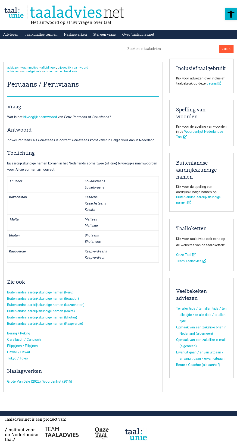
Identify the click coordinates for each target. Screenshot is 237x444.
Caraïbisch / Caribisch (24, 339)
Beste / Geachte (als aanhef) (198, 365)
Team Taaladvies (191, 261)
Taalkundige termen (41, 35)
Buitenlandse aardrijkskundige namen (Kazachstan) (45, 305)
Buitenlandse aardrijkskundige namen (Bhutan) (42, 317)
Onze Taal (186, 255)
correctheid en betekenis (60, 71)
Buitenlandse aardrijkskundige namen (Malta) (41, 311)
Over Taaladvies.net (138, 35)
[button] (231, 14)
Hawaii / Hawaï (18, 352)
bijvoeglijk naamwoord (73, 67)
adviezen (13, 67)
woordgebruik (31, 71)
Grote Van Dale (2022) (24, 381)
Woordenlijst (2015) (57, 381)
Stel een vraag (104, 35)
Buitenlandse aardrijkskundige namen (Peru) (40, 292)
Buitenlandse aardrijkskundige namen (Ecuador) (43, 298)
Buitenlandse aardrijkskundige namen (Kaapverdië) (45, 323)
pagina (214, 83)
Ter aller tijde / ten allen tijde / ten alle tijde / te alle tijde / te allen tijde (201, 314)
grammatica (30, 67)
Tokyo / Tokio (17, 358)
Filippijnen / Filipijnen (22, 346)
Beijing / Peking (18, 333)
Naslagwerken (75, 35)
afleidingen (48, 67)
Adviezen (10, 35)
